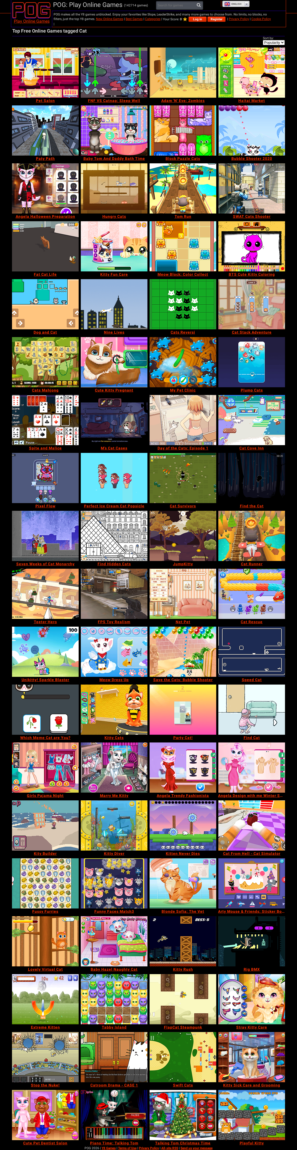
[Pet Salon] (45, 72)
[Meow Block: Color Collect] (182, 246)
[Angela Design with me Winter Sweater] (251, 767)
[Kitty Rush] (182, 941)
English (232, 4)
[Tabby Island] (114, 999)
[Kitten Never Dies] (182, 825)
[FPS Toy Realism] (114, 593)
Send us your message (196, 1148)
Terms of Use (127, 1148)
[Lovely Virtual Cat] (45, 941)
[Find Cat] (251, 709)
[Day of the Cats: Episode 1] (182, 420)
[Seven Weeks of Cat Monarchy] (45, 536)
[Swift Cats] (182, 1057)
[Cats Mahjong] (45, 362)
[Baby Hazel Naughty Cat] (114, 941)
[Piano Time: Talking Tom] (114, 1115)
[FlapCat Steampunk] (182, 999)
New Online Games (109, 19)
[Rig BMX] (251, 941)
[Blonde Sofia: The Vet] (182, 883)
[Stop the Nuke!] (45, 1057)
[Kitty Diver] (114, 825)
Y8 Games (109, 1148)
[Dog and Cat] (45, 304)
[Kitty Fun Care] (114, 246)
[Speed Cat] (251, 651)
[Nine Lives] (114, 304)
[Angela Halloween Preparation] (45, 188)
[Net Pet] (182, 593)
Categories (152, 19)
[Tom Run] (182, 188)
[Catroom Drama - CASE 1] (114, 1057)
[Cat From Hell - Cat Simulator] (251, 825)
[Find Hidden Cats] (114, 536)
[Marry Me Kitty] (114, 767)
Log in (197, 19)
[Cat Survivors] (182, 478)
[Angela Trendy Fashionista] (182, 767)
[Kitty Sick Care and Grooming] (251, 1057)
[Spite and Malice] (45, 420)
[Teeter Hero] (45, 593)
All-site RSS (169, 1148)
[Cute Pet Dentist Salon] (45, 1115)
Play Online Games (32, 21)
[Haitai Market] (251, 72)
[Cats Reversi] (182, 304)
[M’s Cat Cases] (114, 420)
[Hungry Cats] (114, 188)
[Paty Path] (45, 130)
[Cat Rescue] (251, 593)
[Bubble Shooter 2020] (251, 130)
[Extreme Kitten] (45, 999)
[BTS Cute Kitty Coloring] (251, 246)
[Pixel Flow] (45, 478)
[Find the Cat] (251, 478)
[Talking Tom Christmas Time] (182, 1115)
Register (216, 19)
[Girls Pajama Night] (45, 767)
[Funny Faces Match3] (114, 883)
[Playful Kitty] (251, 1115)
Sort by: (268, 38)
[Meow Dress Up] (114, 651)
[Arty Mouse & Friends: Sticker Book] (251, 883)
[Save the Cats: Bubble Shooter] (182, 651)
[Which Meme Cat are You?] (45, 709)
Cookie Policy (261, 19)
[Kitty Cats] (114, 709)
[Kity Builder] (45, 825)
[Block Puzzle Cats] (182, 130)
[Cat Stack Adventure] (251, 304)
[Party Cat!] (182, 709)
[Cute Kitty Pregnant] (114, 362)
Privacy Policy (239, 19)
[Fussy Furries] (45, 883)
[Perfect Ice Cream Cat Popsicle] (114, 478)
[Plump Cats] (251, 362)
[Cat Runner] (251, 536)
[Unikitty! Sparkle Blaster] (45, 651)
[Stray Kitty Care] (251, 999)
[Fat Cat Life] (45, 246)
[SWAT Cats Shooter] (251, 188)
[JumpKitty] (182, 536)
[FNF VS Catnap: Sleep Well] (114, 72)
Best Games (134, 19)
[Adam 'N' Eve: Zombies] (182, 72)
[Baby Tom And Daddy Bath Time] (114, 130)
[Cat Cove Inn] (251, 420)
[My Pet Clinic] (182, 362)
